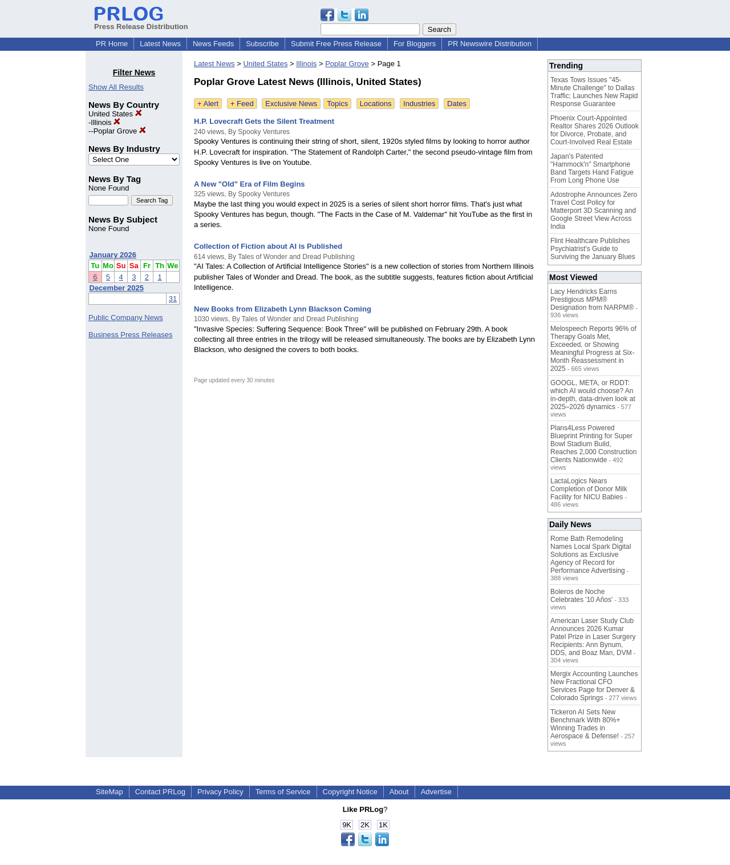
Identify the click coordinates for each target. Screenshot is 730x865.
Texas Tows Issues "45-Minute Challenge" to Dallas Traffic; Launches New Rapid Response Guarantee (594, 92)
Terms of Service (283, 791)
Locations (376, 103)
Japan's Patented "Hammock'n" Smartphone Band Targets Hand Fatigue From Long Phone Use (592, 168)
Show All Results (116, 87)
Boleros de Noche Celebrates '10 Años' (581, 596)
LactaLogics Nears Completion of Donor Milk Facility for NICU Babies (588, 489)
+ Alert (207, 103)
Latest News (160, 43)
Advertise (436, 791)
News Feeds (213, 43)
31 (173, 298)
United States (115, 114)
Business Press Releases (130, 334)
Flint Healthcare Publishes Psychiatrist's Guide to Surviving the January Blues (592, 249)
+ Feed (242, 103)
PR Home (112, 43)
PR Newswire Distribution (490, 43)
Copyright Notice (350, 791)
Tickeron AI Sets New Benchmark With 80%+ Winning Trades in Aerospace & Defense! (585, 724)
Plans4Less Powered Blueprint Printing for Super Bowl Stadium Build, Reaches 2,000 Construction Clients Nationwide (593, 444)
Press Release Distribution (141, 22)
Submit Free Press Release (336, 43)
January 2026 (113, 254)
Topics (337, 103)
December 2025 (117, 288)
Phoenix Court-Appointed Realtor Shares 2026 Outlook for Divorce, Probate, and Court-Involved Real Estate (594, 130)
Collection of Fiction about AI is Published (268, 246)
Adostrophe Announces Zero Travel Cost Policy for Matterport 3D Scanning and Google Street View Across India (593, 211)
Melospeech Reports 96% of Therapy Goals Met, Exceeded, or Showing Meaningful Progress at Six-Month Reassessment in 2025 (593, 349)
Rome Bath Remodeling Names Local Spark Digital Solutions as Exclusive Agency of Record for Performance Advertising (590, 555)
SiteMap (109, 791)
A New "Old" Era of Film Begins (249, 184)
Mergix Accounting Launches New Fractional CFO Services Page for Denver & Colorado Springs (594, 686)
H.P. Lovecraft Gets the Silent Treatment (264, 121)
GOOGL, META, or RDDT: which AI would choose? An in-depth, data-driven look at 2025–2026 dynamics (592, 395)
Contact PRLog (160, 791)
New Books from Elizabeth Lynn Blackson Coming (282, 309)
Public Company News (125, 317)
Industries (419, 103)
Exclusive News (291, 103)
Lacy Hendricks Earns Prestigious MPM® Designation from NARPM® (592, 300)
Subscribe (262, 43)
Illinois (105, 122)
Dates (457, 103)
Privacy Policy (220, 791)
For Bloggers (415, 43)
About (399, 791)
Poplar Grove (120, 131)
